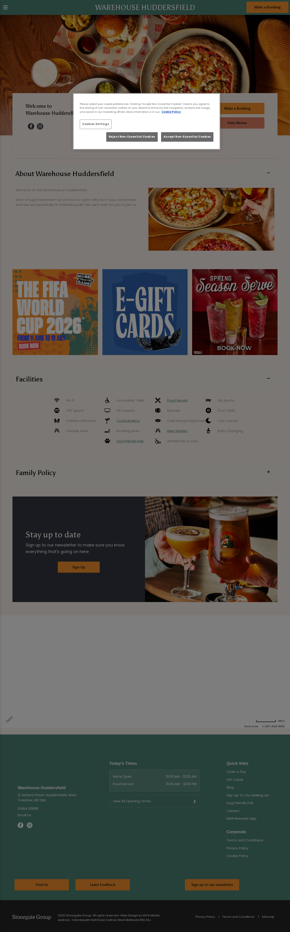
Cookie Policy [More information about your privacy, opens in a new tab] (171, 112)
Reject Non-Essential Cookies (132, 137)
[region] (146, 121)
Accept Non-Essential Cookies (187, 137)
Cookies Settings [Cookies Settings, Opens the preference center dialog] (95, 124)
